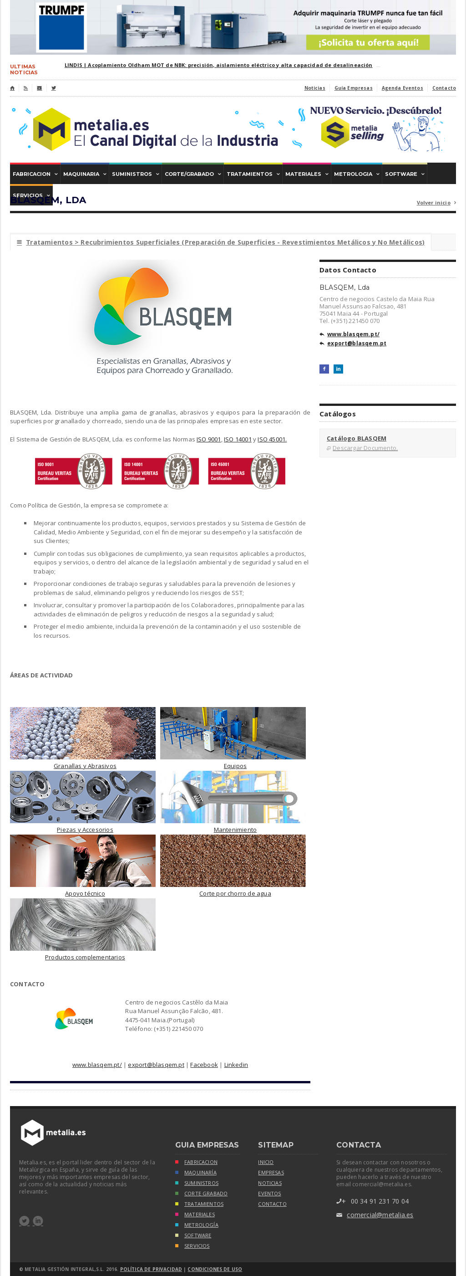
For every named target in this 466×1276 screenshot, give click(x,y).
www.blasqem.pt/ (97, 1065)
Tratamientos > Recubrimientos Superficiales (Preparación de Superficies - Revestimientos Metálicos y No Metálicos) (221, 242)
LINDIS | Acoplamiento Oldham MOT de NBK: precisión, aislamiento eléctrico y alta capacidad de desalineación (219, 65)
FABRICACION (196, 1163)
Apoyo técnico (85, 893)
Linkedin (236, 1065)
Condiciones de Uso (214, 1269)
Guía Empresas (353, 88)
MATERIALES (195, 1215)
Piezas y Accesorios (85, 829)
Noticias (314, 88)
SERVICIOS (192, 1246)
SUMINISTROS (196, 1184)
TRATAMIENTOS (199, 1205)
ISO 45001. (272, 439)
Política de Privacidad (151, 1269)
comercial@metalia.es (374, 1215)
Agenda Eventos (402, 88)
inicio (266, 1162)
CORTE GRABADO (201, 1194)
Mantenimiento (235, 829)
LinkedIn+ (338, 369)
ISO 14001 (238, 439)
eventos (269, 1193)
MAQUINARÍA (196, 1173)
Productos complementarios (85, 957)
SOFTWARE (193, 1236)
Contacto (444, 88)
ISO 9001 (209, 439)
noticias (269, 1183)
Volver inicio (436, 203)
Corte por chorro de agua (235, 893)
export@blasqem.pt (156, 1065)
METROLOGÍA (196, 1226)
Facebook (204, 1065)
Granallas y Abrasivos (85, 766)
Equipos (235, 766)
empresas (271, 1172)
